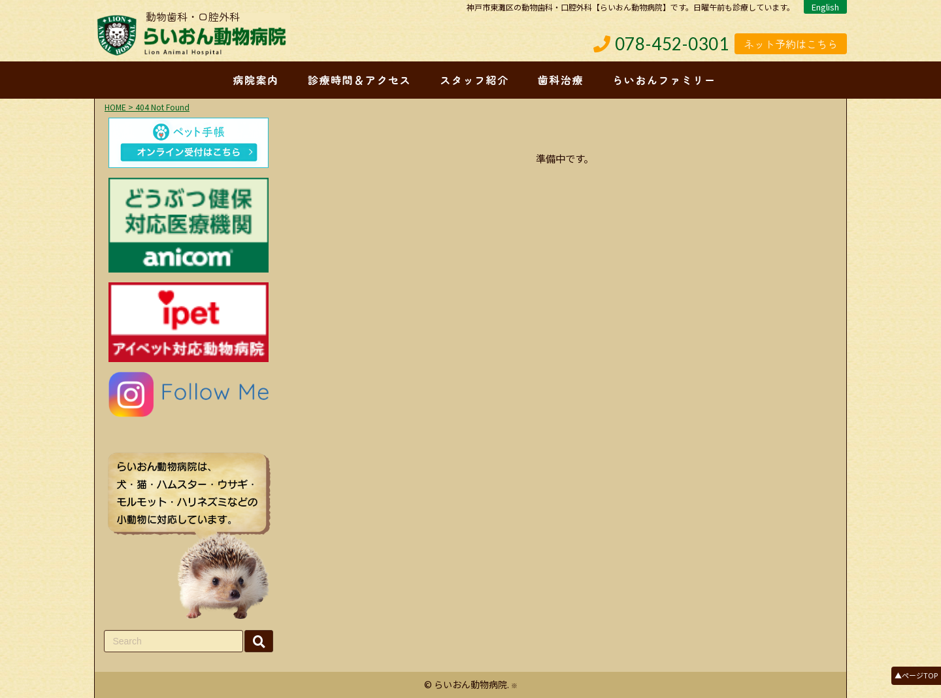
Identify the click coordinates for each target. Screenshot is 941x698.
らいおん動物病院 (470, 684)
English (825, 7)
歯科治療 (561, 80)
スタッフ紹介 (474, 80)
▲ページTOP (916, 675)
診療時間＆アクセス (359, 80)
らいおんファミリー (664, 80)
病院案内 (255, 80)
